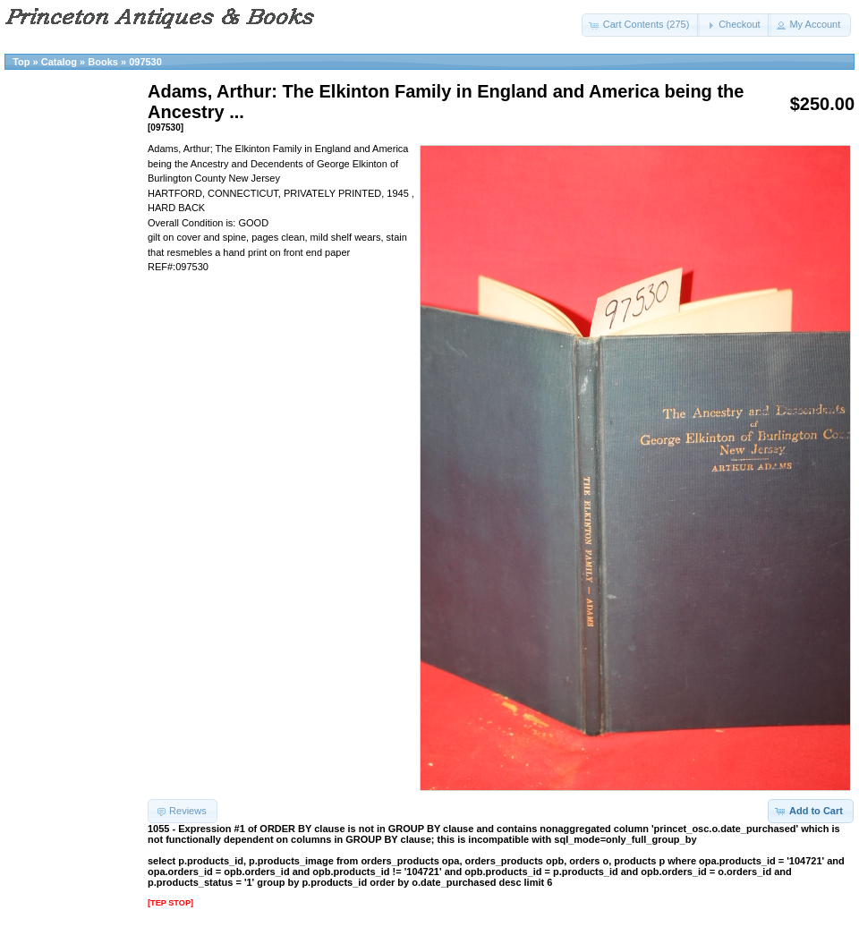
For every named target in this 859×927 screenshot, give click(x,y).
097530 (145, 61)
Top (21, 61)
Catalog (59, 61)
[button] (641, 25)
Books (103, 61)
